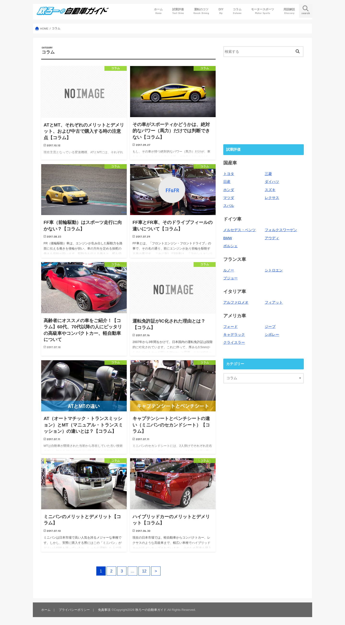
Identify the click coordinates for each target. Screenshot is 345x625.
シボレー (272, 335)
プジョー (230, 278)
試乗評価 (178, 11)
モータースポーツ (262, 11)
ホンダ (228, 190)
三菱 (268, 174)
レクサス (272, 198)
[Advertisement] (263, 100)
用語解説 (289, 11)
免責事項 (104, 610)
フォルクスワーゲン (281, 230)
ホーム (158, 11)
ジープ (270, 327)
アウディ (272, 238)
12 (144, 571)
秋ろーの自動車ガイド (151, 610)
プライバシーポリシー (74, 610)
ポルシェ (230, 246)
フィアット (274, 302)
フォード (230, 327)
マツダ (228, 198)
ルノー (228, 270)
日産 (226, 182)
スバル (228, 206)
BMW (227, 238)
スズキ (270, 190)
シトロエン (274, 270)
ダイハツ (272, 182)
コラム (237, 11)
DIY (221, 11)
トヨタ (228, 174)
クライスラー (234, 342)
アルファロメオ (235, 302)
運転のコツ (201, 11)
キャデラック (234, 335)
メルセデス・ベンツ (239, 230)
